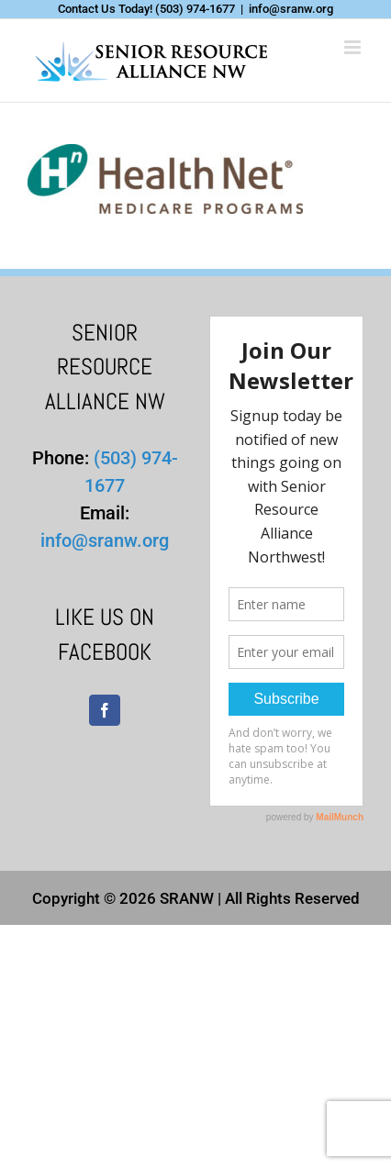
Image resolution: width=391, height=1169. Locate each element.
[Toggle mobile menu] (353, 47)
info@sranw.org (291, 9)
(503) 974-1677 (195, 9)
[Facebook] (104, 710)
